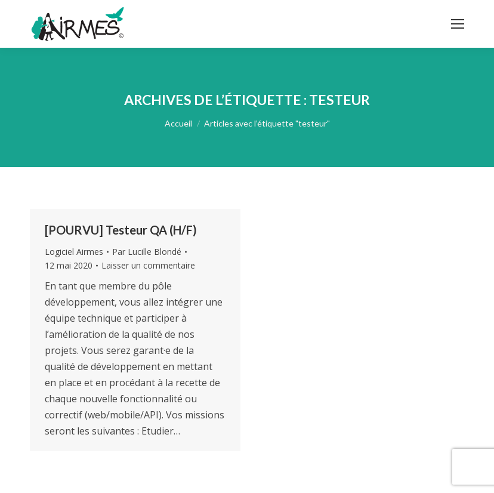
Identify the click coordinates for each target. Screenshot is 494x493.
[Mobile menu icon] (457, 23)
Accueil (178, 123)
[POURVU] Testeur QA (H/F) (121, 230)
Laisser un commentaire (148, 265)
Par (146, 251)
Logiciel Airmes (74, 251)
